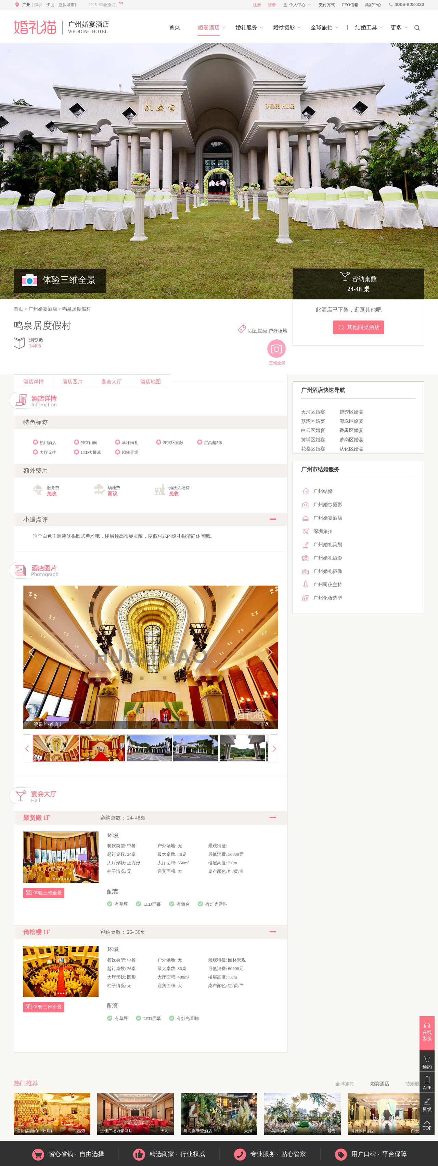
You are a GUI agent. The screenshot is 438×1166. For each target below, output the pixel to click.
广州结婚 (323, 491)
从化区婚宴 (351, 448)
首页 (19, 309)
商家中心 (373, 4)
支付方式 (327, 4)
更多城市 (66, 4)
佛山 (50, 4)
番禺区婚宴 (351, 430)
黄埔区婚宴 (313, 439)
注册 (257, 4)
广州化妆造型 (327, 598)
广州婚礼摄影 (327, 558)
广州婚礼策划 (327, 544)
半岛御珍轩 (277, 1130)
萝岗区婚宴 (351, 439)
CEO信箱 (350, 4)
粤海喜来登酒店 (197, 1130)
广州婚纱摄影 (327, 504)
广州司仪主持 (327, 584)
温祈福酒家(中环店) (34, 1130)
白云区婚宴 (313, 430)
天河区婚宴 (313, 412)
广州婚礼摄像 (327, 571)
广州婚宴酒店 (42, 309)
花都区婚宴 (313, 448)
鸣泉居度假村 (76, 309)
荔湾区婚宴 (313, 421)
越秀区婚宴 (351, 412)
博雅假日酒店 (362, 1130)
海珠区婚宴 (351, 421)
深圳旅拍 (323, 531)
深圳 (38, 4)
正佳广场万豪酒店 (116, 1130)
